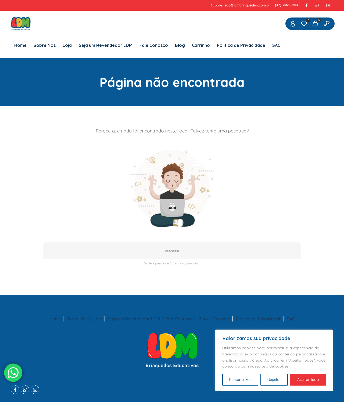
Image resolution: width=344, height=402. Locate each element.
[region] (274, 360)
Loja (67, 45)
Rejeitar (274, 379)
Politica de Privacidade (241, 45)
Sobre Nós (45, 45)
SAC (276, 45)
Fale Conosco (153, 45)
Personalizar (240, 379)
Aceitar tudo (308, 379)
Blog (180, 45)
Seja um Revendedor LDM (105, 45)
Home (20, 45)
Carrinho (201, 45)
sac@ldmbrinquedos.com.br (247, 5)
